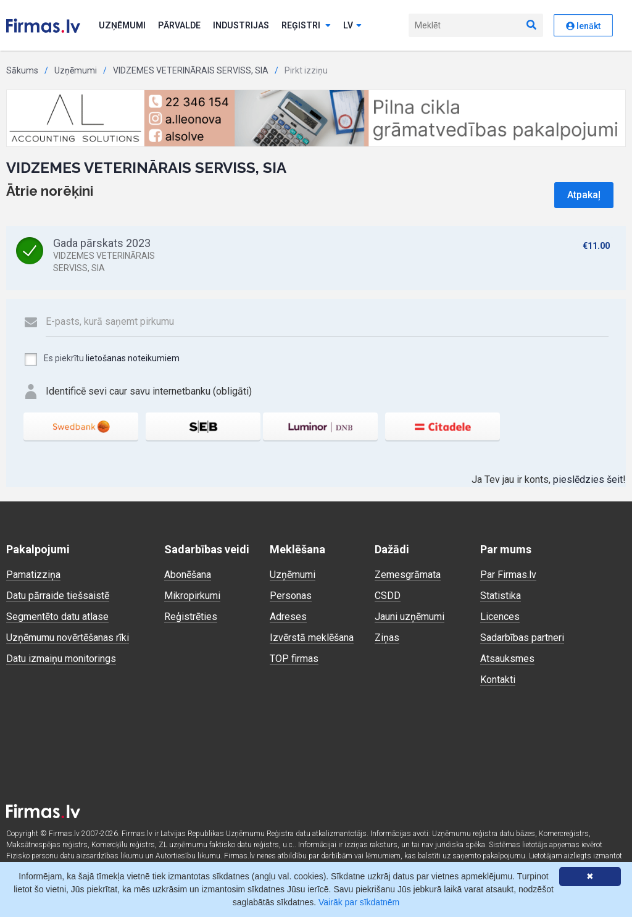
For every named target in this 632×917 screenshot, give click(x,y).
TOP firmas (294, 658)
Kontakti (497, 679)
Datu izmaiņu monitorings (61, 658)
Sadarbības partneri (522, 637)
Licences (500, 616)
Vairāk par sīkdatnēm (358, 902)
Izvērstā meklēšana (312, 637)
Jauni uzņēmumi (409, 616)
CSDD (388, 595)
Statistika (500, 595)
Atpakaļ (584, 195)
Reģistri (306, 25)
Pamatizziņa (33, 574)
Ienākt (583, 26)
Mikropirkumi (192, 595)
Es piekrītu (101, 359)
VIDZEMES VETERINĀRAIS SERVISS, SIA (190, 70)
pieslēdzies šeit (588, 479)
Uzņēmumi (122, 25)
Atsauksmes (507, 658)
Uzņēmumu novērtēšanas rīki (67, 637)
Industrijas (241, 25)
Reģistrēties (190, 616)
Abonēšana (187, 574)
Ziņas (387, 637)
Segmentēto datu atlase (57, 616)
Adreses (288, 616)
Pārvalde (179, 25)
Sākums (22, 70)
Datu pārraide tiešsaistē (57, 595)
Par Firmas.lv (508, 574)
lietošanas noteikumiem (133, 358)
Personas (291, 595)
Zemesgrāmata (408, 574)
